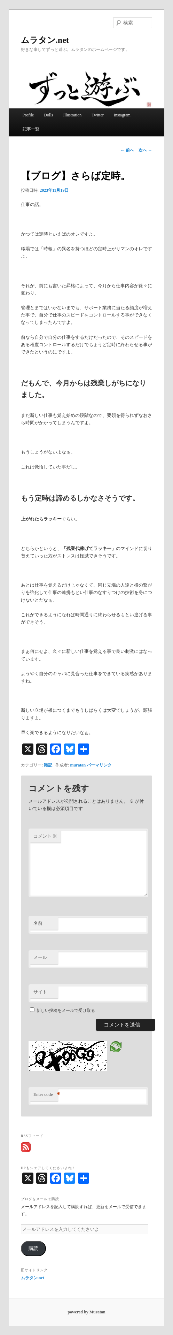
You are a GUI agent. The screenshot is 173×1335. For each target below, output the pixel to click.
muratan (78, 765)
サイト (40, 991)
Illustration (72, 115)
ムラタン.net (45, 40)
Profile (28, 115)
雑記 (48, 765)
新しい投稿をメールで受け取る (66, 1010)
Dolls (48, 115)
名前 (37, 923)
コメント (45, 836)
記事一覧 (31, 129)
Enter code (45, 1095)
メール (40, 957)
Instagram (122, 115)
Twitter (97, 115)
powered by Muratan (86, 1312)
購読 (33, 1248)
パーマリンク (99, 765)
